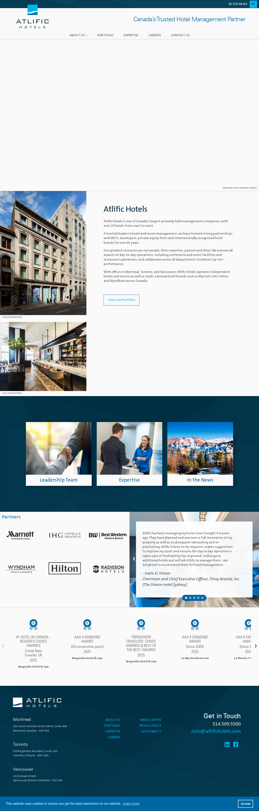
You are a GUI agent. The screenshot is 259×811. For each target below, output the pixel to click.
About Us (77, 35)
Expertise (131, 35)
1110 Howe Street (24, 776)
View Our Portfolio (121, 300)
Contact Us (180, 35)
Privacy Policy (150, 726)
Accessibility (151, 731)
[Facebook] (235, 745)
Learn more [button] (131, 803)
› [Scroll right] (255, 646)
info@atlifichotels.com (216, 731)
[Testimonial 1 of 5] (186, 598)
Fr (253, 4)
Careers (155, 35)
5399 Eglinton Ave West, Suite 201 (35, 751)
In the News (238, 4)
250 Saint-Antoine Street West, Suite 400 (40, 726)
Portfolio (105, 35)
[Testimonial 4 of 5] (198, 598)
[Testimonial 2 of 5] (190, 598)
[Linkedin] (227, 745)
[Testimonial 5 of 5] (202, 598)
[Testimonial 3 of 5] (194, 598)
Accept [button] (246, 803)
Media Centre (150, 720)
